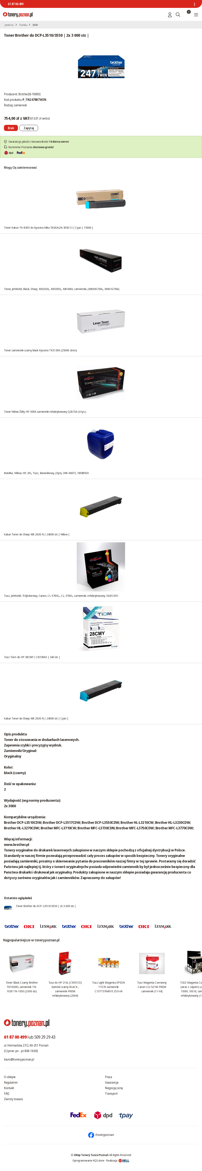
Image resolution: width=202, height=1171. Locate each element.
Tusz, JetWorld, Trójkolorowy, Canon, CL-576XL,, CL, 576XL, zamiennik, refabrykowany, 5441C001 (61, 596)
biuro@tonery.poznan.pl (19, 1059)
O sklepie (10, 1077)
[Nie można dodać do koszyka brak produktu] (11, 128)
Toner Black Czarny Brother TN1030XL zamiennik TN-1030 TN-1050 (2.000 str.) (22, 986)
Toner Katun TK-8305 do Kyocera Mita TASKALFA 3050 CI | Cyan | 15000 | (48, 227)
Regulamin (11, 1082)
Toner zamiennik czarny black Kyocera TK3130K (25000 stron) (40, 350)
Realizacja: (117, 1160)
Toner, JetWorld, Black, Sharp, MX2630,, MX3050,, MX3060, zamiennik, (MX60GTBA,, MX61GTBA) (61, 289)
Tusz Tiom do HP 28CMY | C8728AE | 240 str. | (32, 657)
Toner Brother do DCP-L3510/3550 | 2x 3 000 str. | (46, 906)
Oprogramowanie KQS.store (88, 1160)
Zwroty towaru (13, 1099)
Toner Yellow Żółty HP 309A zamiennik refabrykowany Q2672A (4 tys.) (45, 411)
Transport (111, 1093)
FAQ (6, 1093)
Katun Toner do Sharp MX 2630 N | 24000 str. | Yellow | (37, 534)
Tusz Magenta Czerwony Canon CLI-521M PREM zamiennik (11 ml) (152, 986)
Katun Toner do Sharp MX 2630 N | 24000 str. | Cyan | (36, 718)
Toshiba (23, 25)
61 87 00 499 (15, 4)
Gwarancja (111, 1082)
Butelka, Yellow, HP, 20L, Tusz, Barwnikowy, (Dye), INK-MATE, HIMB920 (46, 473)
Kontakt (9, 1088)
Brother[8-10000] (29, 94)
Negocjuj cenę (114, 1088)
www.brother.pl (16, 844)
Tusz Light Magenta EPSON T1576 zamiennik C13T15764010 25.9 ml (108, 986)
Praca (108, 1077)
